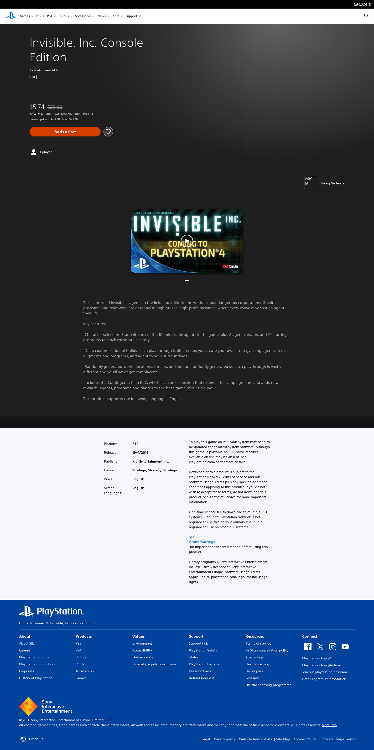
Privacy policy (224, 739)
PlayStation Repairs (204, 664)
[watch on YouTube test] (230, 266)
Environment (142, 643)
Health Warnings (202, 542)
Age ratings (254, 657)
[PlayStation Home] (11, 16)
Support (131, 16)
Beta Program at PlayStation (324, 679)
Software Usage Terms (337, 739)
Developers (254, 671)
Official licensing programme (268, 685)
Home (23, 623)
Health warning (257, 664)
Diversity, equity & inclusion (154, 664)
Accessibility (142, 650)
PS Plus (63, 16)
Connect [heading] (309, 636)
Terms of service (258, 643)
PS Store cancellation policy (266, 650)
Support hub (198, 643)
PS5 (38, 16)
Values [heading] (138, 636)
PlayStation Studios (34, 657)
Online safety (142, 657)
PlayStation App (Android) (322, 665)
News (102, 16)
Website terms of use (255, 739)
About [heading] (24, 636)
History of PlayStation (35, 678)
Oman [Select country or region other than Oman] (32, 739)
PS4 (49, 16)
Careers (25, 650)
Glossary (252, 678)
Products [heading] (84, 636)
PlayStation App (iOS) (318, 658)
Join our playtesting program (324, 672)
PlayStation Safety (203, 650)
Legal (206, 739)
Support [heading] (196, 636)
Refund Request (201, 678)
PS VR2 (81, 657)
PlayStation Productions (37, 664)
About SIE (26, 643)
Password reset (201, 671)
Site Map (283, 739)
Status (194, 657)
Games (25, 16)
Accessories (83, 16)
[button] (187, 241)
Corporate (26, 671)
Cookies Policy (305, 739)
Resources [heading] (254, 636)
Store (115, 16)
